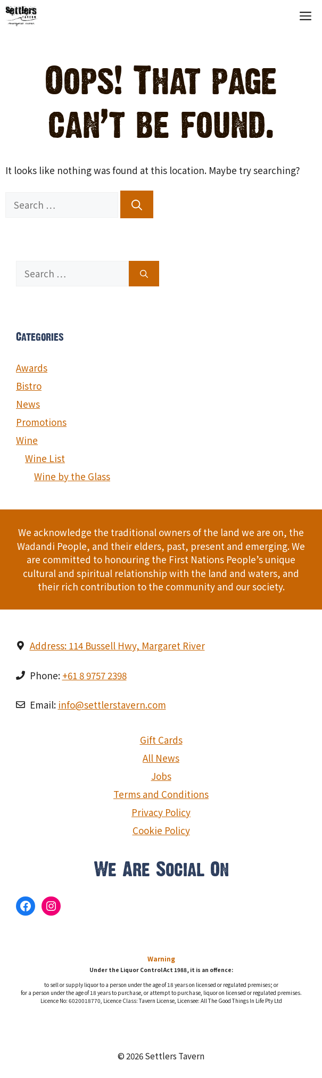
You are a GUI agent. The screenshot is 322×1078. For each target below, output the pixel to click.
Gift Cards (161, 739)
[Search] (136, 204)
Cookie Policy (161, 830)
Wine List (45, 458)
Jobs (161, 776)
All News (161, 757)
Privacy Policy (161, 812)
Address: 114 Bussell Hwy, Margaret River (117, 645)
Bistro (29, 385)
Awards (31, 367)
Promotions (41, 422)
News (28, 403)
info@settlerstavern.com (112, 704)
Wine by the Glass (72, 476)
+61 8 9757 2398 (94, 675)
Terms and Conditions (161, 794)
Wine (27, 440)
